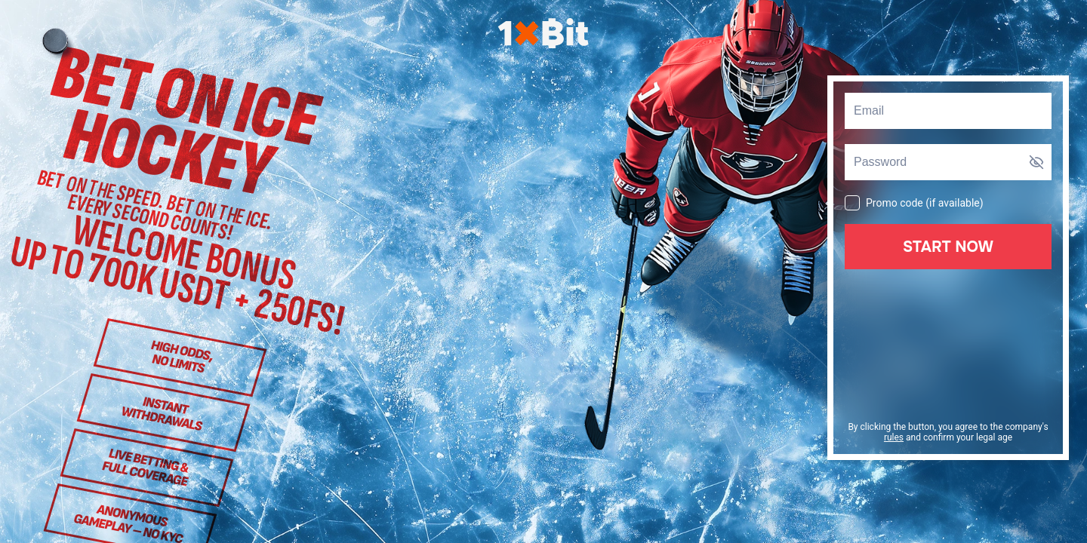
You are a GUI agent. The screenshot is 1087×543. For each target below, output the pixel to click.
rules (894, 437)
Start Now (948, 247)
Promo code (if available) (914, 202)
